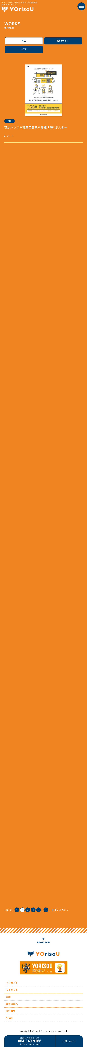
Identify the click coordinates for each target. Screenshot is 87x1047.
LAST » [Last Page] (64, 910)
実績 (8, 996)
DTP (24, 49)
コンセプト (12, 982)
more (7, 136)
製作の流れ (12, 1004)
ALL (24, 41)
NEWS (9, 1018)
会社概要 (10, 1011)
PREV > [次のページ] (56, 910)
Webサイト (63, 41)
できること (12, 989)
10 (45, 910)
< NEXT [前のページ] (8, 910)
